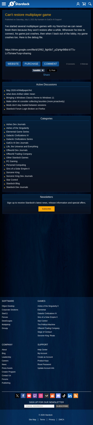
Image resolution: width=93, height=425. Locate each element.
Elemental (42, 310)
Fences (5, 317)
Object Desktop (8, 306)
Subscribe (46, 209)
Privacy (52, 420)
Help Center (42, 350)
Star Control (42, 321)
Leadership (6, 357)
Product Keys (43, 361)
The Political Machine (46, 324)
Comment (50, 64)
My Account (42, 353)
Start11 (5, 313)
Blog (4, 353)
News (4, 364)
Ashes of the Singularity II (48, 306)
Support (43, 344)
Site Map (32, 420)
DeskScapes (7, 321)
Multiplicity (6, 324)
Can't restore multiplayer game (28, 15)
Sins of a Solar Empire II (47, 317)
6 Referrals (84, 64)
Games (41, 301)
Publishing (6, 383)
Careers (5, 361)
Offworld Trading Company (48, 328)
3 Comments (70, 64)
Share (46, 74)
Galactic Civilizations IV (47, 313)
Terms (42, 420)
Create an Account (45, 357)
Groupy (5, 328)
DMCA (61, 420)
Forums (5, 379)
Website (13, 64)
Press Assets (7, 368)
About (4, 350)
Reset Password (44, 364)
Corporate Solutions (10, 310)
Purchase (31, 64)
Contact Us (6, 375)
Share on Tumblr (39, 70)
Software (8, 301)
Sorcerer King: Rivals (46, 336)
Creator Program (9, 372)
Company (7, 344)
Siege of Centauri (45, 332)
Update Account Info (46, 368)
